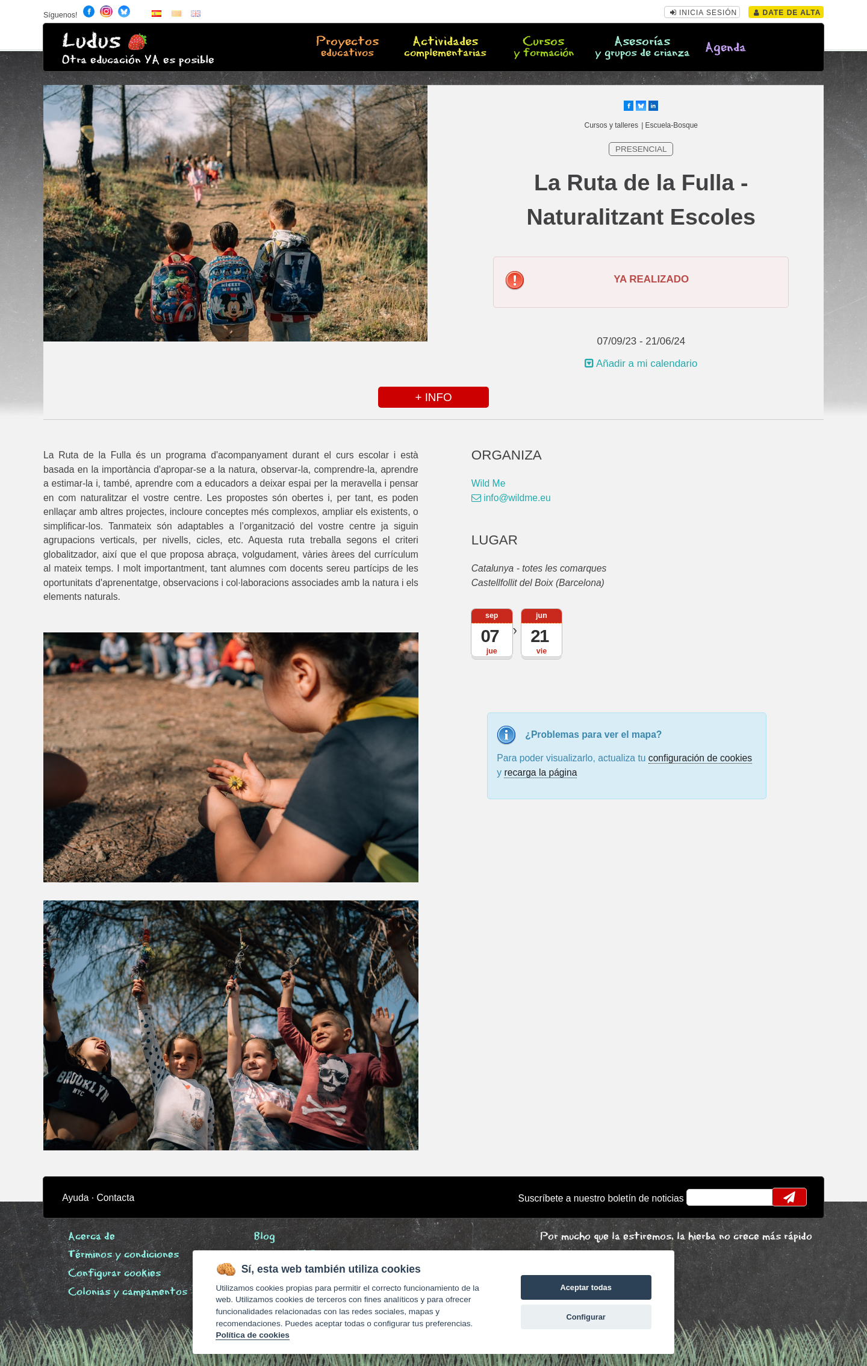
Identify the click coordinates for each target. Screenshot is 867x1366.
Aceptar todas (585, 1287)
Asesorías (642, 47)
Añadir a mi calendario (641, 363)
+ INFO (433, 397)
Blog (264, 1237)
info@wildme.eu (511, 498)
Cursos (543, 47)
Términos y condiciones (123, 1255)
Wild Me (488, 483)
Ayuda (75, 1198)
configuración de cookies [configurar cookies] (700, 758)
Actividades (445, 47)
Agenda (725, 48)
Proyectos (347, 47)
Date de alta (787, 12)
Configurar (585, 1316)
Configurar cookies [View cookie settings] (114, 1273)
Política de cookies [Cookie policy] (252, 1334)
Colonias (127, 1292)
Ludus (91, 41)
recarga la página (540, 772)
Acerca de (91, 1237)
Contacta (116, 1198)
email (703, 1197)
